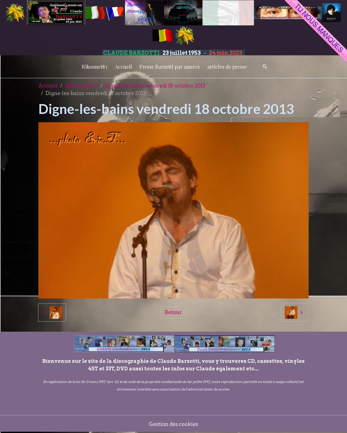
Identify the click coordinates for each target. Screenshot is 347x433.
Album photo (81, 86)
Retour (173, 312)
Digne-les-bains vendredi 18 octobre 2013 (155, 86)
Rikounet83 (94, 66)
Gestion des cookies (173, 424)
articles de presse (227, 66)
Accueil (123, 66)
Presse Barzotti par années (170, 66)
